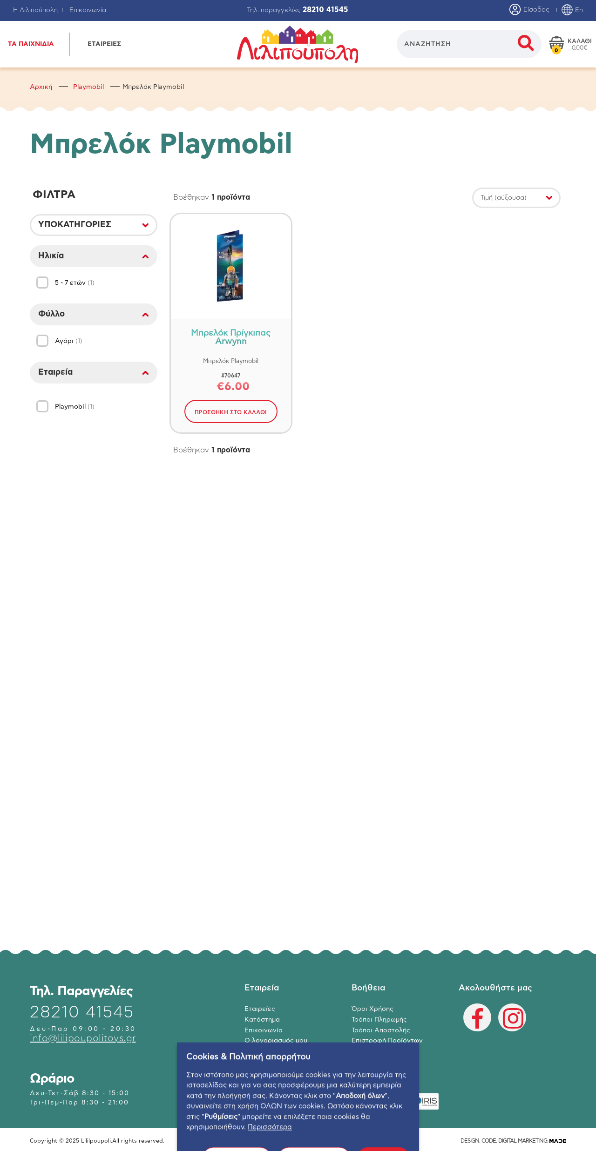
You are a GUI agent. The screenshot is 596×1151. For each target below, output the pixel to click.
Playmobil (88, 87)
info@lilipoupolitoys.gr (83, 1038)
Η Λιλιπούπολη (35, 10)
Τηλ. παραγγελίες (297, 10)
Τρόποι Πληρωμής (379, 1019)
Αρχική (41, 87)
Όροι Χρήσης (372, 1009)
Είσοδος (529, 10)
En (572, 10)
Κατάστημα (262, 1019)
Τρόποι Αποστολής (381, 1030)
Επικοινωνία (87, 10)
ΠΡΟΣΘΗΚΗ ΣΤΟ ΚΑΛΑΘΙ (231, 412)
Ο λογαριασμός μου (275, 1040)
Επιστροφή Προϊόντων (387, 1040)
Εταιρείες (259, 1009)
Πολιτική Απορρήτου (384, 1051)
